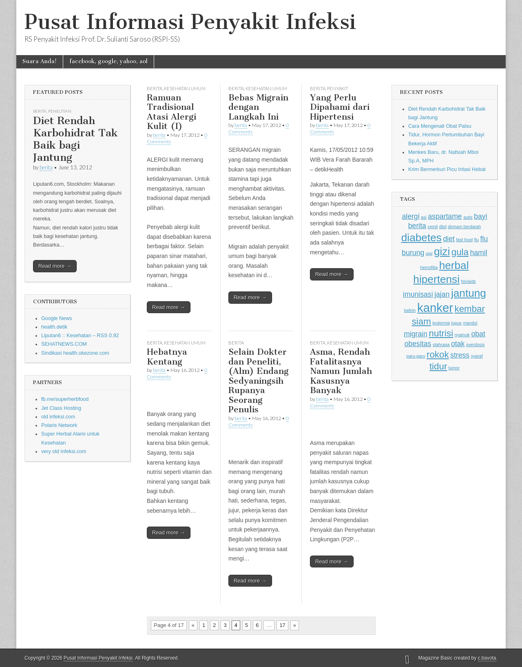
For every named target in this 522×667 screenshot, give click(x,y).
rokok (438, 354)
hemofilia (429, 267)
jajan (441, 294)
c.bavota (487, 658)
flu (476, 239)
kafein (410, 310)
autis (468, 217)
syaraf (477, 356)
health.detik (54, 327)
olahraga (441, 344)
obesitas (418, 344)
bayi (480, 216)
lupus (456, 322)
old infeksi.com (58, 417)
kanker (435, 307)
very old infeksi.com (63, 451)
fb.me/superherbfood (64, 399)
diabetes (421, 237)
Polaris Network (59, 425)
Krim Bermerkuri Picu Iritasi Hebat (447, 169)
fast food (464, 239)
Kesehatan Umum (185, 88)
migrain (415, 334)
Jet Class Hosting (61, 408)
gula (460, 252)
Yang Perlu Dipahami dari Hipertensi (339, 107)
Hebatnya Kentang (167, 357)
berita (46, 167)
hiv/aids (468, 281)
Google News (56, 318)
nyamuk (462, 334)
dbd (443, 226)
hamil (478, 253)
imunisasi (418, 294)
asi (424, 217)
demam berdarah (464, 226)
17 (282, 625)
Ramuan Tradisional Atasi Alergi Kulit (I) (171, 111)
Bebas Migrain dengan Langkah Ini (258, 107)
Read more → (54, 266)
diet (448, 239)
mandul (470, 322)
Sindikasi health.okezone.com (75, 353)
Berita (39, 111)
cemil (432, 226)
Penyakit (337, 88)
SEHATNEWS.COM (64, 344)
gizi (442, 251)
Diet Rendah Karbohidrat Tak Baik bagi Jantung (75, 139)
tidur (438, 366)
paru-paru (415, 356)
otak (457, 344)
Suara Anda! (39, 61)
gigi (429, 253)
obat (478, 334)
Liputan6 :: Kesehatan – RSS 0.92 (80, 335)
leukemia (441, 322)
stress (459, 355)
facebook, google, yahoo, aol (108, 61)
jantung (468, 293)
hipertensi (436, 279)
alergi (410, 216)
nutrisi (441, 333)
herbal (454, 265)
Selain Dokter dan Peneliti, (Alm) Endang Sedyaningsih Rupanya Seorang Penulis (258, 380)
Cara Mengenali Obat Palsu (439, 126)
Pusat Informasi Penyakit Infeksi (190, 21)
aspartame (445, 216)
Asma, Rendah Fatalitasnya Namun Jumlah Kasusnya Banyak (341, 371)
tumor (454, 367)
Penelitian (59, 111)
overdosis (475, 344)
